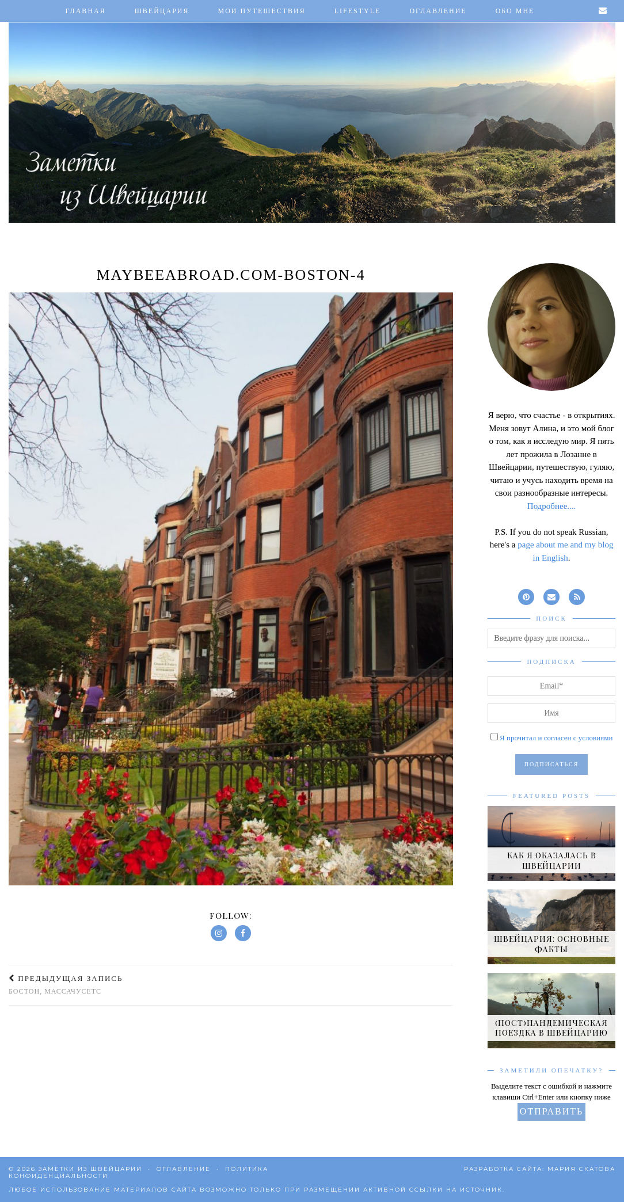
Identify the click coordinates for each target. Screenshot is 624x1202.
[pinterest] (526, 595)
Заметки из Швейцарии (90, 1169)
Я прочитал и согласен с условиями (556, 737)
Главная (86, 11)
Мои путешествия (262, 11)
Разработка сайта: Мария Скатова (539, 1169)
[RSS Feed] (577, 595)
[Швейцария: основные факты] (551, 926)
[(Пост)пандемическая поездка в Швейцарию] (551, 1010)
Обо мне (515, 11)
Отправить (551, 1111)
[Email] (603, 11)
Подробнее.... (551, 506)
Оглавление (437, 11)
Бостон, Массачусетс (66, 984)
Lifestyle (357, 11)
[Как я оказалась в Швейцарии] (551, 843)
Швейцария (162, 11)
